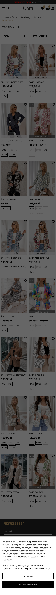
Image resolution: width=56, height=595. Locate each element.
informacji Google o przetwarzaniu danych (33, 568)
